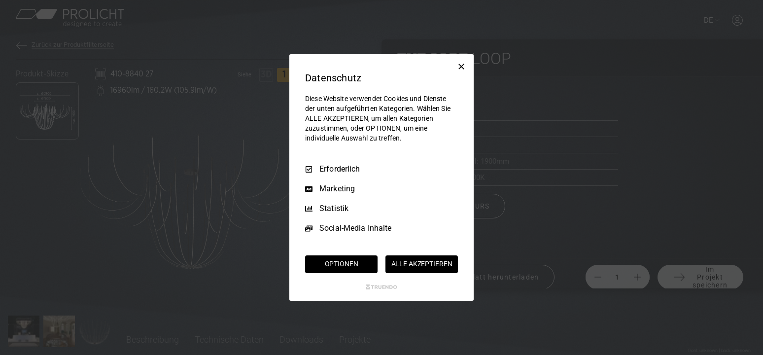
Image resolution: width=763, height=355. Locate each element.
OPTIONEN (341, 264)
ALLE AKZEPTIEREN (421, 264)
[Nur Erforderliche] (461, 66)
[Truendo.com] (381, 287)
